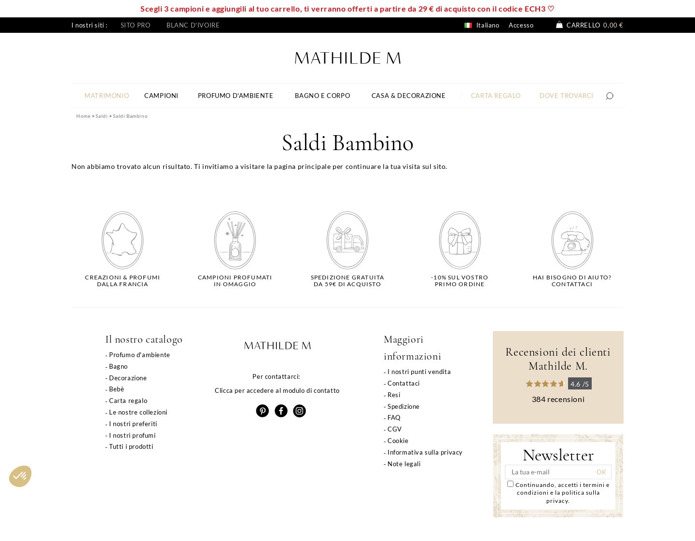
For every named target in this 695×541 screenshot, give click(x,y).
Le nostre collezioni (138, 412)
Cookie (398, 440)
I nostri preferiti (133, 424)
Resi (394, 395)
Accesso (521, 25)
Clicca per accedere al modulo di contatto (277, 390)
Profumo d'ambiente (139, 355)
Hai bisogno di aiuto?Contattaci (572, 281)
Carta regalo (128, 400)
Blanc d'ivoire (193, 25)
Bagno (118, 366)
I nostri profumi (132, 435)
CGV (395, 429)
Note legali (404, 464)
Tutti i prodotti (131, 446)
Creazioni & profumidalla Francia (122, 281)
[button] (20, 476)
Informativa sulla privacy (425, 452)
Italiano (481, 25)
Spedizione (404, 406)
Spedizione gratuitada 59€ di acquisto (348, 281)
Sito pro (136, 25)
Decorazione (128, 378)
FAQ (394, 417)
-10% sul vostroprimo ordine (459, 281)
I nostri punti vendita (419, 371)
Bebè (116, 389)
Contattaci (404, 383)
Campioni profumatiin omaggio (235, 281)
